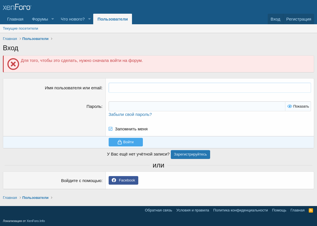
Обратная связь (158, 210)
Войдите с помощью (81, 180)
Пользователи (112, 19)
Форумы (40, 19)
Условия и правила (192, 210)
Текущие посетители (20, 28)
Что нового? (73, 19)
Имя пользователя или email (73, 87)
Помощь (279, 210)
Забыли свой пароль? (130, 114)
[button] (52, 19)
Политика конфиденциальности (240, 210)
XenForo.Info (36, 221)
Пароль (93, 106)
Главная (15, 19)
